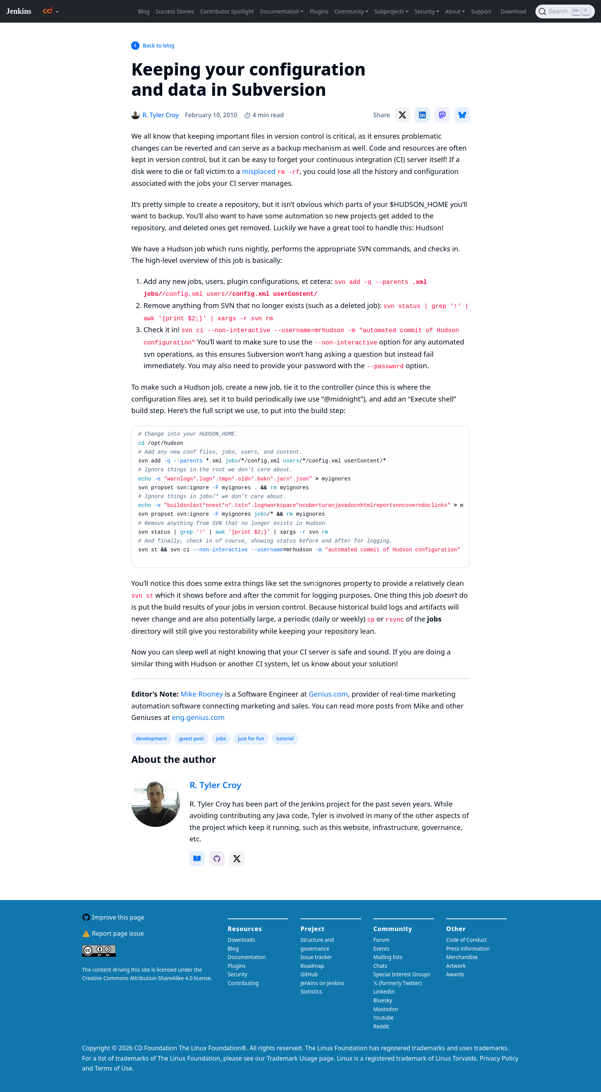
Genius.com (328, 693)
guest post (191, 738)
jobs (221, 738)
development (151, 738)
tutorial (285, 738)
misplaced (259, 171)
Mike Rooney (202, 693)
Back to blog (158, 45)
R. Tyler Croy (215, 785)
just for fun (251, 738)
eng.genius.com (198, 717)
